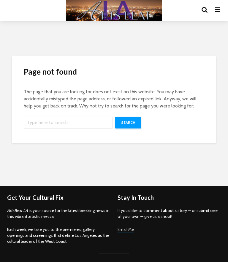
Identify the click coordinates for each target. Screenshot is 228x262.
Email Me (126, 229)
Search (128, 122)
